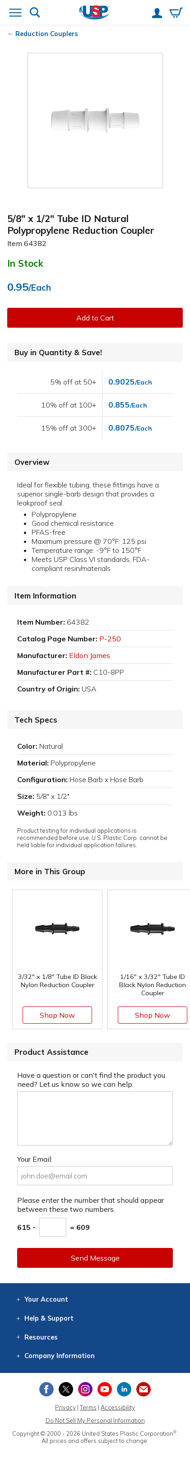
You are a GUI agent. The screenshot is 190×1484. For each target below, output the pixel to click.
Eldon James (89, 655)
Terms (88, 1407)
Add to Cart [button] (95, 317)
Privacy (65, 1407)
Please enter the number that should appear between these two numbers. (90, 1205)
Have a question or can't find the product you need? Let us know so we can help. (91, 1080)
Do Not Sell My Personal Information (95, 1420)
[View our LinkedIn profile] (124, 1389)
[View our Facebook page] (46, 1389)
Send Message (95, 1257)
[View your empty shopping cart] (176, 13)
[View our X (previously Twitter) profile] (66, 1389)
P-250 (110, 638)
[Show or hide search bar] (35, 13)
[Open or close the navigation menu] (15, 14)
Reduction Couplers (46, 34)
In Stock (25, 263)
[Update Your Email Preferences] (143, 1389)
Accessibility (118, 1407)
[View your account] (157, 14)
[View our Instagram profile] (85, 1389)
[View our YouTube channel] (105, 1389)
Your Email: (34, 1159)
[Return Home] (94, 13)
